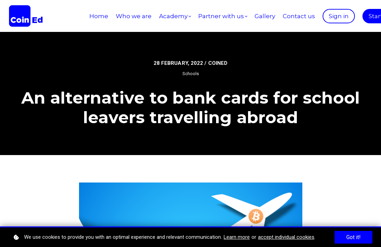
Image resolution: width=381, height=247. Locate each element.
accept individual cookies (286, 237)
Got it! (353, 237)
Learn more (237, 237)
